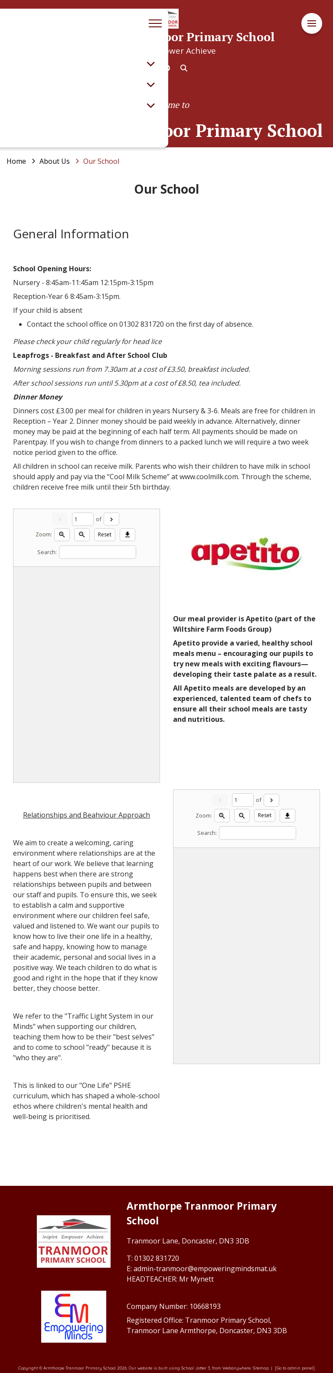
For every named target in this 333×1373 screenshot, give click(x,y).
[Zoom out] (82, 534)
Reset (104, 534)
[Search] (97, 552)
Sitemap (261, 1367)
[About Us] (54, 161)
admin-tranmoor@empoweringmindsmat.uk (205, 1268)
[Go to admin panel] (295, 1367)
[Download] (127, 534)
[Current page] (83, 519)
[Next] (111, 519)
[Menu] (311, 23)
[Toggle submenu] (151, 63)
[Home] (16, 161)
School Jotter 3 (195, 1367)
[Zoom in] (62, 534)
